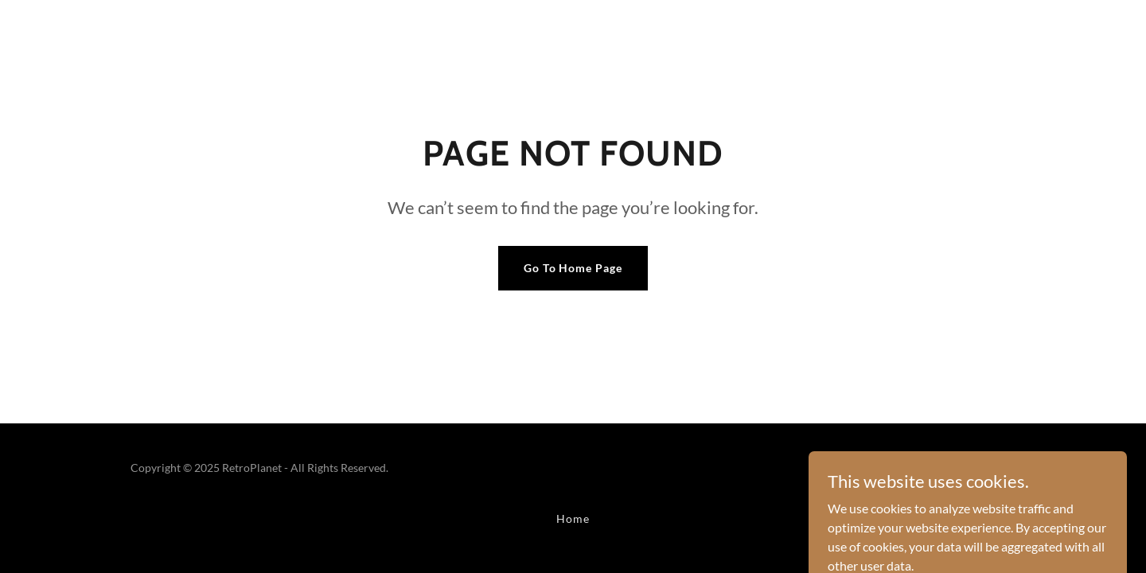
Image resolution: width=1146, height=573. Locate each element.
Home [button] (573, 518)
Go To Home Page (573, 268)
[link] (963, 476)
